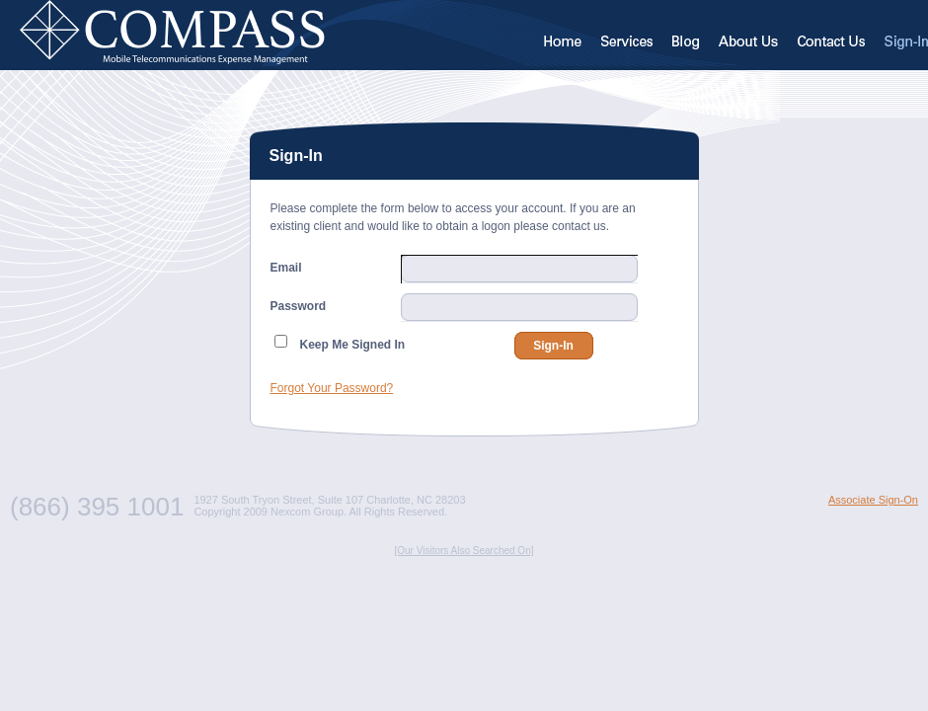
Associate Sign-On (873, 500)
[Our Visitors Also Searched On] (464, 550)
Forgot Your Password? (332, 388)
